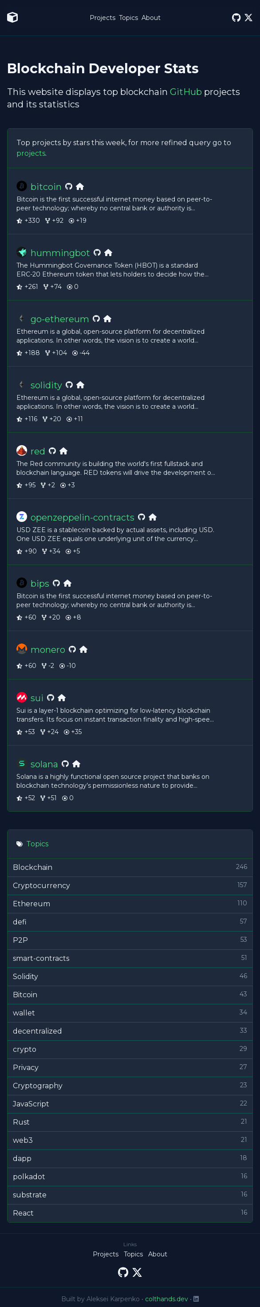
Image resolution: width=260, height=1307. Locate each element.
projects (30, 153)
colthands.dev (166, 1299)
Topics (128, 18)
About (151, 18)
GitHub (186, 92)
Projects (102, 18)
